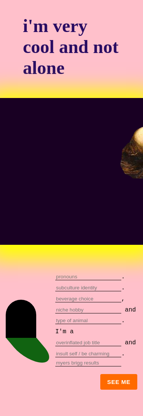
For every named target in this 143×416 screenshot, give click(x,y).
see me (118, 382)
